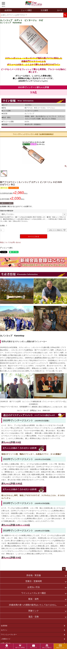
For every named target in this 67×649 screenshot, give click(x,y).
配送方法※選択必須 (7, 211)
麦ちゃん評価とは (46, 646)
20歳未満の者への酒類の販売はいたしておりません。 (33, 605)
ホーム (6, 646)
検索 (65, 15)
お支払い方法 (33, 587)
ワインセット (33, 646)
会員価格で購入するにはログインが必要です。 (16, 206)
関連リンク (33, 611)
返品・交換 (33, 617)
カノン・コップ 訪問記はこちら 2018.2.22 (33, 410)
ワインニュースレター (9, 634)
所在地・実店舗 (33, 575)
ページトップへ (64, 569)
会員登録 (4, 626)
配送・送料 (33, 599)
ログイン (4, 630)
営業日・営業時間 (33, 581)
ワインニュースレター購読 (33, 593)
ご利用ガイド (5, 639)
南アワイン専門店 (20, 646)
